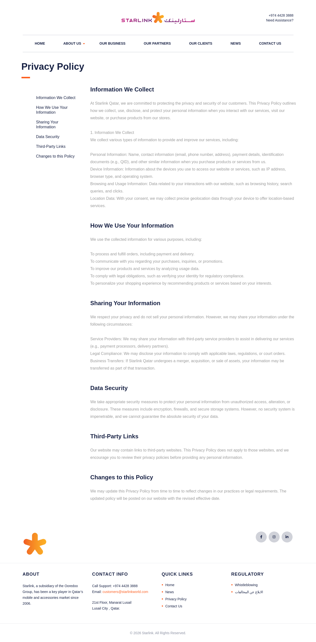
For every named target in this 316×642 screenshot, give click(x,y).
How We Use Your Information (52, 109)
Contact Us (270, 43)
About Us (72, 43)
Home (40, 43)
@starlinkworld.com (125, 592)
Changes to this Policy (55, 156)
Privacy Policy (176, 599)
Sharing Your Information (47, 124)
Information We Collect (56, 98)
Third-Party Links (51, 146)
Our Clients (200, 43)
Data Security (48, 137)
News (236, 43)
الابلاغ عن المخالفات (249, 592)
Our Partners (157, 43)
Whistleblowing (246, 585)
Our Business (113, 43)
